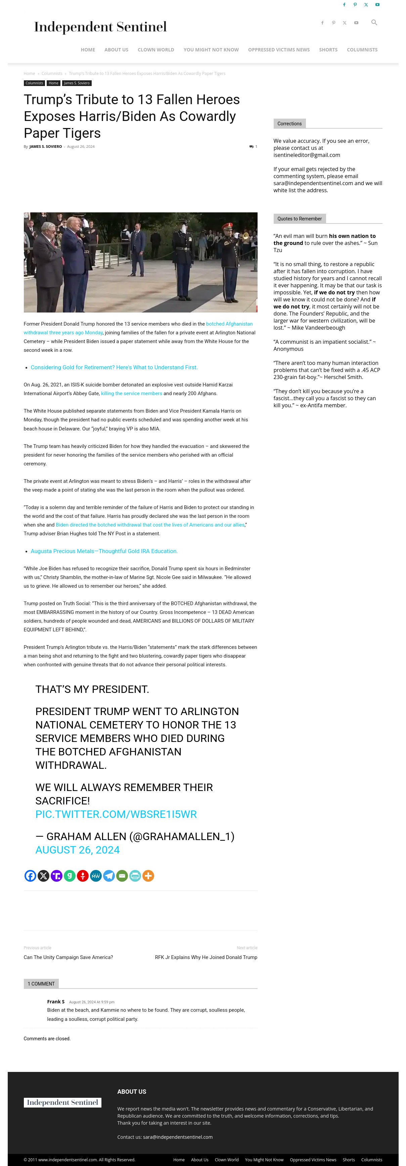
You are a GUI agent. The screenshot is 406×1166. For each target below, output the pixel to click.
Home (88, 49)
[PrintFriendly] (135, 876)
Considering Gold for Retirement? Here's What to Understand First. (114, 367)
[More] (148, 876)
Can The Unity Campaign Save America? (68, 957)
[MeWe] (96, 876)
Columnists (362, 49)
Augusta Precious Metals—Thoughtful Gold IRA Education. (104, 551)
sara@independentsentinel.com (178, 1137)
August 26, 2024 (77, 849)
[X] (43, 876)
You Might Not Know (211, 49)
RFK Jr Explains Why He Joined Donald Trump (206, 957)
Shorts (328, 49)
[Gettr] (83, 876)
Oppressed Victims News (279, 49)
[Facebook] (30, 876)
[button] (374, 23)
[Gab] (70, 876)
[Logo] (99, 23)
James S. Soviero (77, 83)
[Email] (122, 876)
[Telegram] (109, 876)
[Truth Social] (56, 876)
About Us (116, 49)
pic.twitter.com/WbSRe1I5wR (116, 814)
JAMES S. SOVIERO (46, 146)
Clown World (156, 49)
